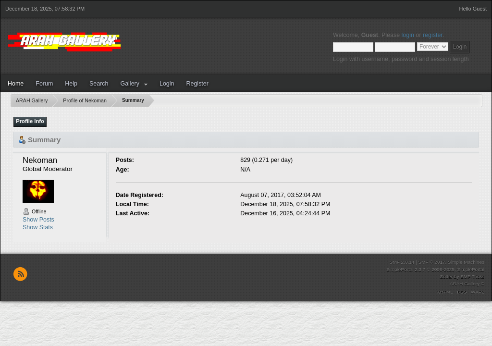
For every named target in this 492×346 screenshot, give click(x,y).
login (408, 35)
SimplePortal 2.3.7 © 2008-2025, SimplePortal (435, 269)
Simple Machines (466, 262)
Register (197, 83)
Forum (44, 83)
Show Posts (38, 219)
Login (167, 83)
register (433, 35)
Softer (446, 276)
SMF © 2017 (431, 262)
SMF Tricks (472, 276)
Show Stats (38, 227)
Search (99, 83)
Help (71, 83)
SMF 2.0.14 (402, 262)
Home (16, 83)
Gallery (129, 83)
